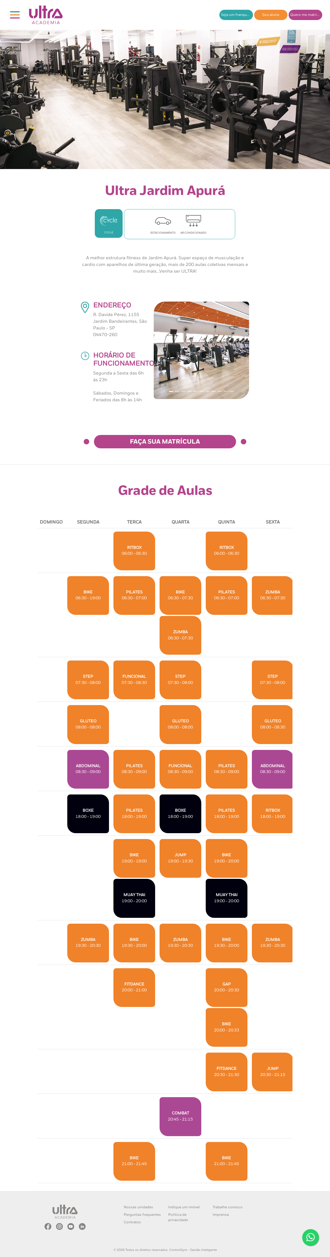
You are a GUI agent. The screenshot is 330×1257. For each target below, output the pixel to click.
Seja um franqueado (237, 15)
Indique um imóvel (184, 1207)
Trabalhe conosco (228, 1207)
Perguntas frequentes (142, 1215)
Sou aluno (270, 15)
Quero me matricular (306, 15)
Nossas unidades (138, 1207)
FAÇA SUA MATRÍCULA (165, 442)
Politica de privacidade (178, 1217)
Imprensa (221, 1215)
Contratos (132, 1222)
